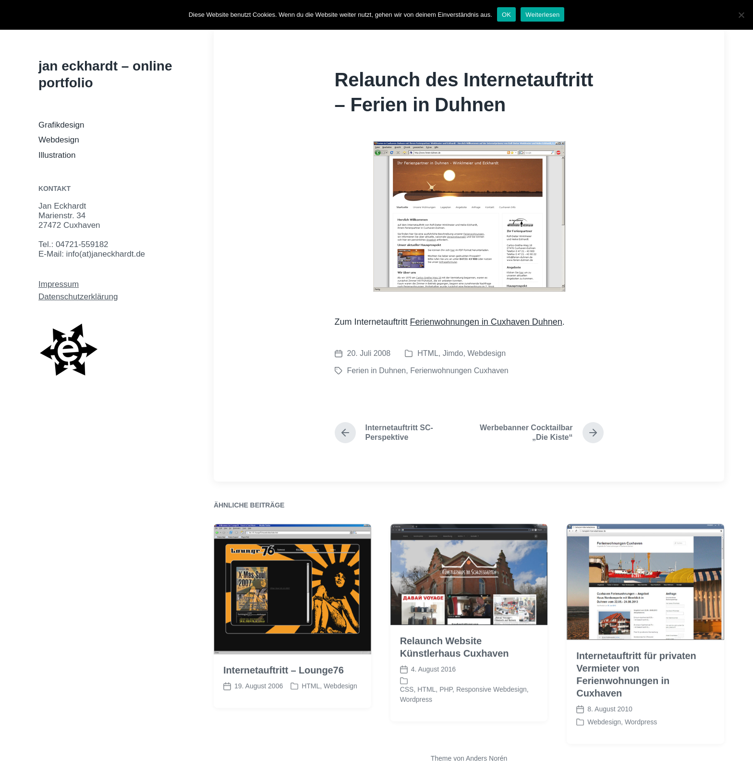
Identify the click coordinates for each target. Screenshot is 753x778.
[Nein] (741, 15)
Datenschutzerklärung (78, 296)
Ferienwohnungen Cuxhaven (459, 370)
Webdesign (58, 139)
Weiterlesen (542, 14)
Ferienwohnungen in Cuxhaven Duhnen (486, 322)
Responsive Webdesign (491, 706)
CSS (407, 706)
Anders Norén (486, 758)
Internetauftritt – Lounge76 (283, 687)
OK (506, 14)
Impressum (58, 284)
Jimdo (453, 353)
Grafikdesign (61, 125)
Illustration (56, 155)
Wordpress (416, 716)
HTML (427, 353)
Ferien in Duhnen (376, 370)
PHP (445, 706)
